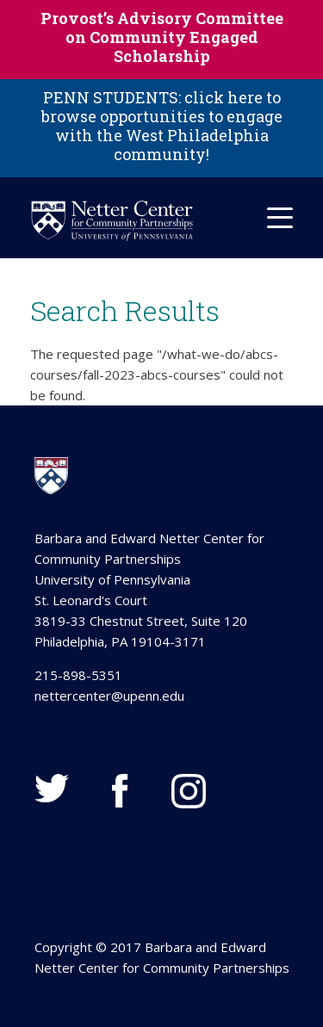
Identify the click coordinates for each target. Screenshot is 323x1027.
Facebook (120, 791)
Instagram (188, 791)
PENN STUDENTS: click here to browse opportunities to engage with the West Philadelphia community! (162, 125)
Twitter (51, 788)
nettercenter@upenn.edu (109, 695)
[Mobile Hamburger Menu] (280, 217)
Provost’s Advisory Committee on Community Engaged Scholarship (161, 37)
